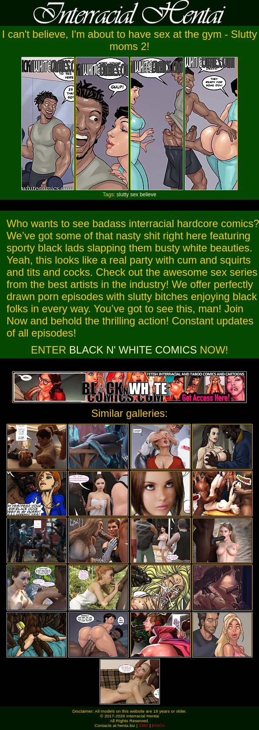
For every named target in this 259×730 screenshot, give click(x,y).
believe (148, 195)
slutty (122, 195)
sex (134, 195)
